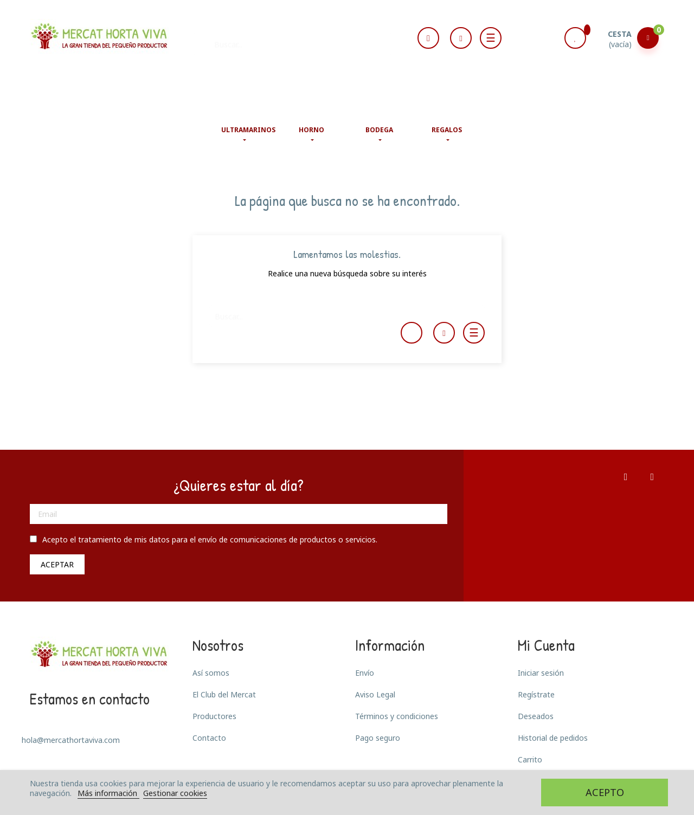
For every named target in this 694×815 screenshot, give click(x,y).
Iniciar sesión (541, 673)
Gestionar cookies (175, 793)
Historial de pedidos (553, 738)
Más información (108, 793)
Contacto (209, 738)
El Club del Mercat (224, 694)
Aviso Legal (375, 694)
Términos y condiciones (396, 716)
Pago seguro (377, 738)
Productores (214, 716)
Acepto (605, 792)
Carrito (530, 759)
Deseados (536, 716)
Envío (364, 673)
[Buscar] (292, 39)
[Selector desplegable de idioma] (428, 38)
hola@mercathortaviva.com (71, 740)
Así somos (210, 673)
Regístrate (536, 694)
